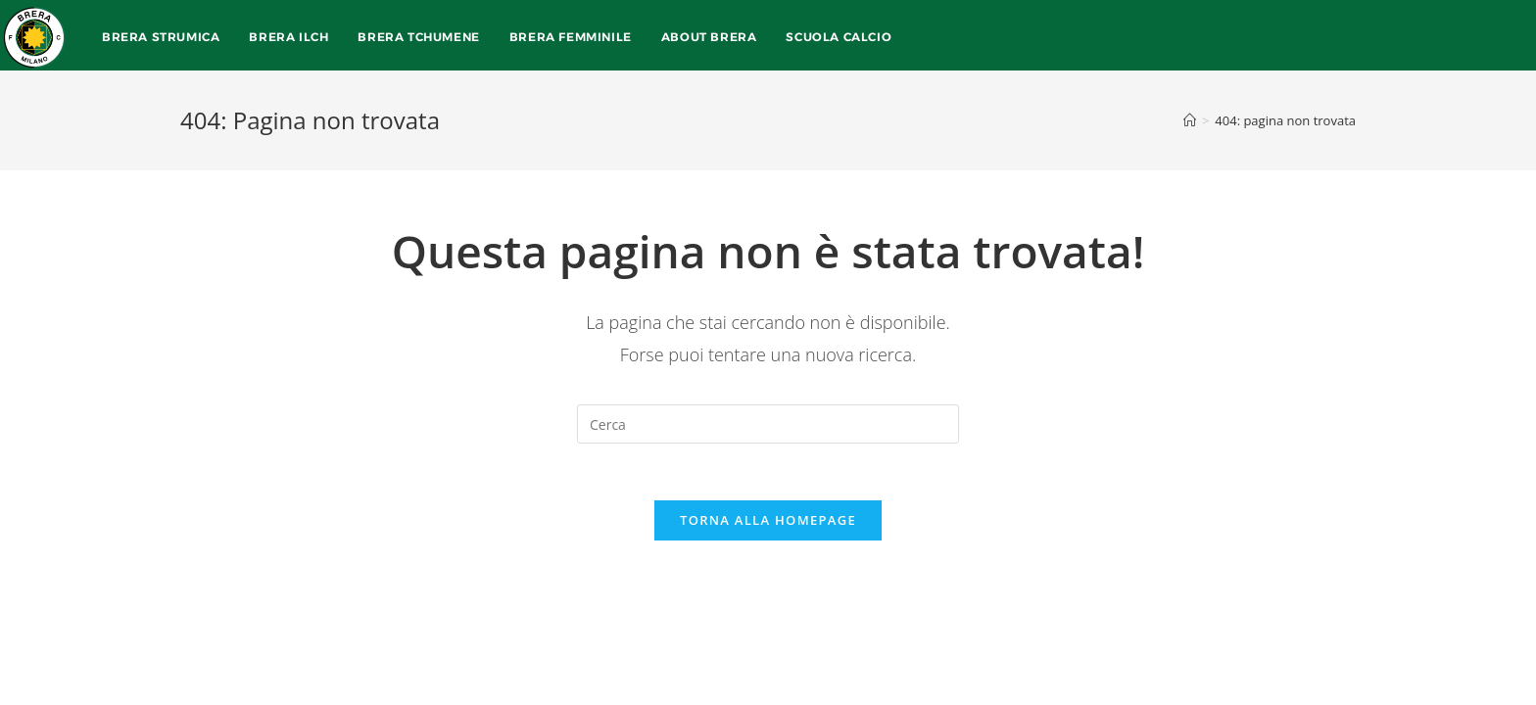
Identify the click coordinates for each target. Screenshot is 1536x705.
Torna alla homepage (768, 522)
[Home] (1189, 120)
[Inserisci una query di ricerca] (768, 424)
